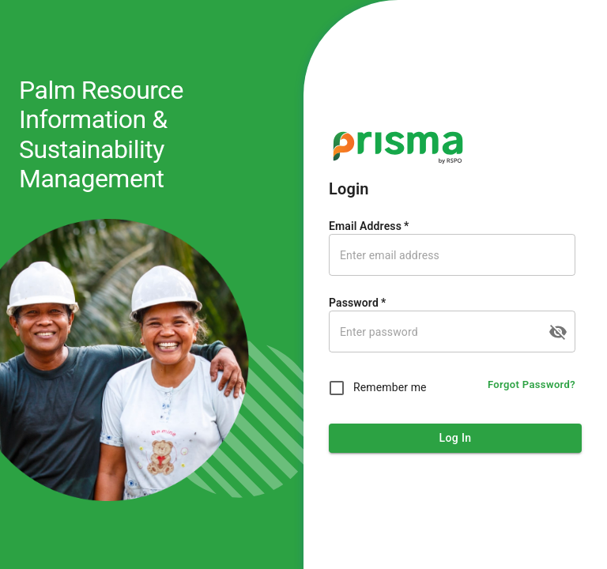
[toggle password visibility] (558, 332)
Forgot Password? (531, 385)
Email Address (369, 226)
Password (357, 302)
